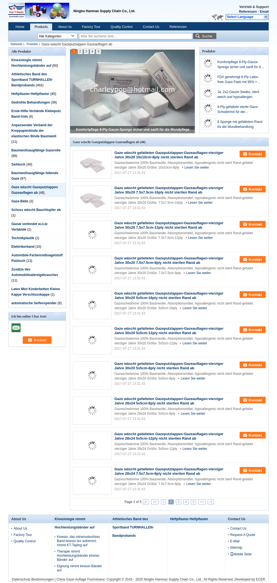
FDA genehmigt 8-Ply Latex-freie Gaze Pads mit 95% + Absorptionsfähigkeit (238, 79)
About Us (64, 27)
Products (41, 27)
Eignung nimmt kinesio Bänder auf (79, 568)
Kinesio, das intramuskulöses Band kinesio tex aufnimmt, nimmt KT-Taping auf (78, 541)
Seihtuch (18, 164)
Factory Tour (91, 27)
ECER (260, 579)
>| (210, 502)
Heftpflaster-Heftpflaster (30, 94)
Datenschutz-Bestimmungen (33, 579)
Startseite (16, 44)
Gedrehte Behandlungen (30, 102)
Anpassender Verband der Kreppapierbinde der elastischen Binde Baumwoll (33, 130)
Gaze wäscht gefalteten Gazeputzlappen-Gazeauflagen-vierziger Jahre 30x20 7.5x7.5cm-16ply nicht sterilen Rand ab (169, 190)
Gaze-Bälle (19, 201)
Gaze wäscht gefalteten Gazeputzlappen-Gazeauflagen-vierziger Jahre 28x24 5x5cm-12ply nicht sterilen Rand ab (169, 436)
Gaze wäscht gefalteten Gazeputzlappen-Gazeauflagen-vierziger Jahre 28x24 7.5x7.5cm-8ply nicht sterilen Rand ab (169, 471)
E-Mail (235, 541)
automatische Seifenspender (34, 303)
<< (155, 502)
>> (202, 502)
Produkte (32, 44)
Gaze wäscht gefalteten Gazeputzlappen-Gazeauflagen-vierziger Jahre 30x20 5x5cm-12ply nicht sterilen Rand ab (169, 330)
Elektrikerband (22, 247)
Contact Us (151, 27)
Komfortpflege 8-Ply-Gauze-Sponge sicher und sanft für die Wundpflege (132, 129)
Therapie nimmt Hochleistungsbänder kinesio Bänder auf (78, 556)
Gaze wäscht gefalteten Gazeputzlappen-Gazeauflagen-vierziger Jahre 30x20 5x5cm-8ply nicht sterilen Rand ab (169, 366)
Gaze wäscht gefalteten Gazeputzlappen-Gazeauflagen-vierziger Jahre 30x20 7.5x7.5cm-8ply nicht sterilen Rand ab (169, 260)
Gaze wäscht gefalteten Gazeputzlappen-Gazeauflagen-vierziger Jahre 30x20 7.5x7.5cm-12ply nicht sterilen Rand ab (169, 225)
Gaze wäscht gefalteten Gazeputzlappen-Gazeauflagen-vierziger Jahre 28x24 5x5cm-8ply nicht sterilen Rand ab (169, 401)
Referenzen (248, 12)
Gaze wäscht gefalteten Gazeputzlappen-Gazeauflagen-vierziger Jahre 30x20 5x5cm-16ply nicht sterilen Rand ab (169, 295)
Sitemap (236, 548)
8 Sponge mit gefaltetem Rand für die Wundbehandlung (239, 124)
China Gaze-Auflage (71, 579)
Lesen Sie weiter (196, 167)
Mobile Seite (241, 554)
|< (146, 502)
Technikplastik (22, 238)
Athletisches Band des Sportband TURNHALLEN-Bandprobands (32, 79)
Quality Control (121, 27)
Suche (207, 36)
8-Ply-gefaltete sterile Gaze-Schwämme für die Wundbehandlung (238, 109)
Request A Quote (242, 535)
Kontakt (255, 154)
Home (20, 27)
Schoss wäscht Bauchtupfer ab (36, 210)
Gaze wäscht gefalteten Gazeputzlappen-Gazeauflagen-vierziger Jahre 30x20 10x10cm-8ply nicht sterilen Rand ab (169, 155)
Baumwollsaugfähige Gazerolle (35, 150)
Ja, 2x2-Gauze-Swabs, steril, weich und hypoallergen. (238, 94)
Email (264, 12)
